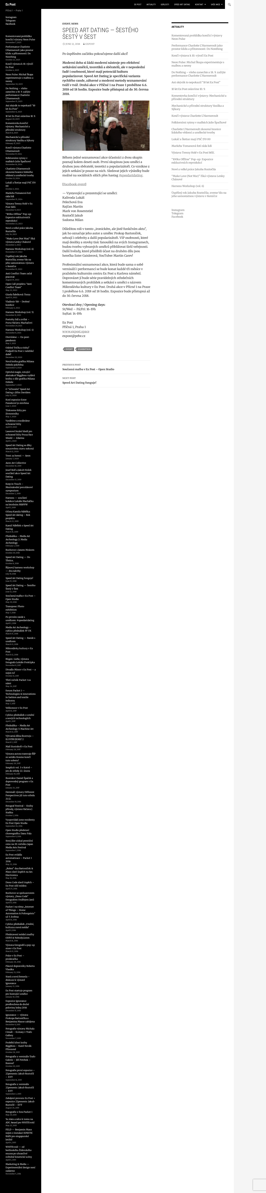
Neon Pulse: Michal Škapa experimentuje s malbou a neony (19, 78)
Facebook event (74, 184)
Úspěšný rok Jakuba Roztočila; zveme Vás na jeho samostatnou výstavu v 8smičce (199, 194)
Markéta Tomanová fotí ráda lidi (192, 146)
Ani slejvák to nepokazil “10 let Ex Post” (196, 82)
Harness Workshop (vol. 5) (20, 312)
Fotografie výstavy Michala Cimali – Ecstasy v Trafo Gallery (20, 1032)
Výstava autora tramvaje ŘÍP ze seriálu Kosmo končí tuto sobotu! (21, 757)
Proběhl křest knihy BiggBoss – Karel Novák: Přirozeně (19, 1046)
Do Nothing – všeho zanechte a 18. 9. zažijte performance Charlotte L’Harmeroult (199, 74)
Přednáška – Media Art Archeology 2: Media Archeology (18, 539)
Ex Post (11, 4)
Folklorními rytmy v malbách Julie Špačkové (199, 122)
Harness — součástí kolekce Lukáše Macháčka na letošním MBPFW (19, 501)
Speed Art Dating (182, 4)
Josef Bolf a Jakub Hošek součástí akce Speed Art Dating (19, 473)
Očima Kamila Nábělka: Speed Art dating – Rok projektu (18, 515)
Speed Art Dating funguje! (106, 380)
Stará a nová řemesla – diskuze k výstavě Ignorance (18, 980)
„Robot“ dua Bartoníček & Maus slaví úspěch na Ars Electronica (19, 871)
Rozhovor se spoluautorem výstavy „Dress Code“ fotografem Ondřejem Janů (20, 896)
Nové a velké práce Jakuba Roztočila (194, 169)
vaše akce (215, 4)
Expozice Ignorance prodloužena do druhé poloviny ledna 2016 (17, 1004)
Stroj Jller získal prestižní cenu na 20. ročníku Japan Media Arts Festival (19, 844)
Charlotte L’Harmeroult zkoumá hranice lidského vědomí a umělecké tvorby (196, 130)
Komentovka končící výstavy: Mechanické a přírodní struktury (18, 126)
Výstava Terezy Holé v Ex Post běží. (193, 152)
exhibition (84, 349)
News (74, 23)
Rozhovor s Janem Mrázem (20, 549)
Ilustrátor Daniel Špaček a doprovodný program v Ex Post (19, 781)
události (165, 4)
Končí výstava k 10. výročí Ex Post (192, 55)
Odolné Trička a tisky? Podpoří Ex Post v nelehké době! (20, 351)
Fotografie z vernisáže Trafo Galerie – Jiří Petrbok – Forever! (20, 1060)
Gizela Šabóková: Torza (18, 294)
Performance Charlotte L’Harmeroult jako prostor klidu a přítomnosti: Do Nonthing (197, 47)
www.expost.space (75, 331)
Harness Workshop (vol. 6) (188, 186)
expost (89, 44)
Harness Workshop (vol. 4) (20, 329)
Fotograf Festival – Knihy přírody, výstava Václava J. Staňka (19, 809)
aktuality (151, 4)
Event (66, 23)
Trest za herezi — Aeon (18, 455)
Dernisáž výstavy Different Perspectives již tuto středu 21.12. (20, 795)
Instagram (178, 210)
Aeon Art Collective (16, 462)
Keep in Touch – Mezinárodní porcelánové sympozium (19, 487)
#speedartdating (131, 175)
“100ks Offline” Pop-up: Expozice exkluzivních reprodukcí (192, 161)
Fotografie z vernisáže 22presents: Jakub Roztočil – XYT (20, 1087)
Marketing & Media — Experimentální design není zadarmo (20, 1167)
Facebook (177, 216)
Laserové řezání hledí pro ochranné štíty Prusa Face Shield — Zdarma (19, 434)
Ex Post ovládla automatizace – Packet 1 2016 (19, 858)
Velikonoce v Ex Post (17, 707)
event (69, 349)
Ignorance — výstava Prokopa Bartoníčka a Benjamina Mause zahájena (20, 1018)
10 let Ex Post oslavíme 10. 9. (188, 89)
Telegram (177, 213)
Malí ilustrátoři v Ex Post (19, 746)
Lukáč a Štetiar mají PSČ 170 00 (191, 139)
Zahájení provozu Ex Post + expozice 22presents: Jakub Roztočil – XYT (20, 1101)
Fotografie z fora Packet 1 (19, 1111)
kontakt (199, 4)
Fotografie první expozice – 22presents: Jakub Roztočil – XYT (20, 1073)
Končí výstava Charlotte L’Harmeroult (195, 115)
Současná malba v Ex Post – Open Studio (106, 367)
